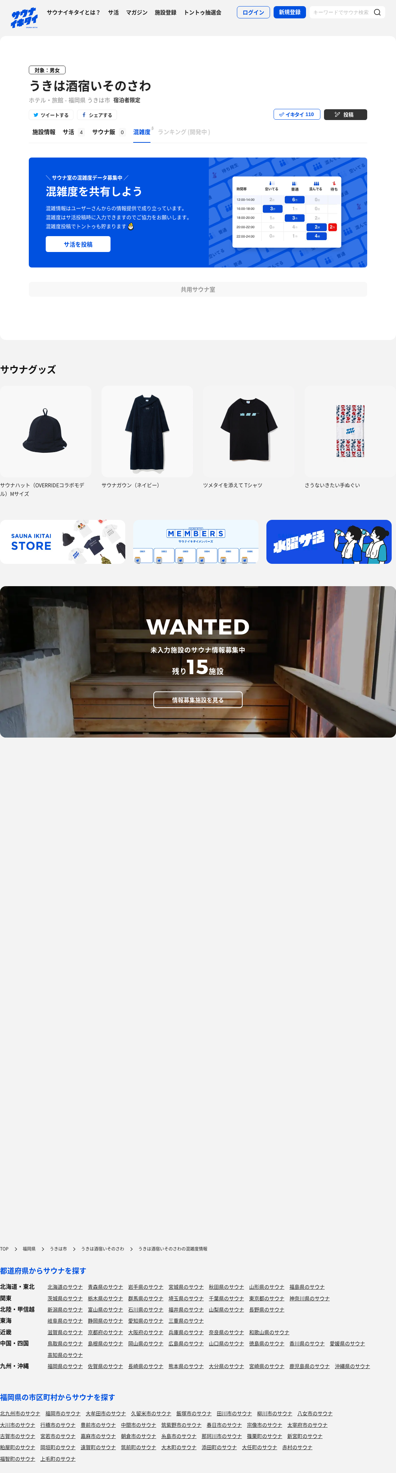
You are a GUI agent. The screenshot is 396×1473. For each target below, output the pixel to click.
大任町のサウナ (259, 1447)
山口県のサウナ (226, 1343)
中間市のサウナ (138, 1424)
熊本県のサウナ (186, 1366)
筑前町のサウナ (138, 1447)
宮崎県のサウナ (266, 1366)
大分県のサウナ (226, 1366)
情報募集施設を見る (198, 699)
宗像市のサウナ (264, 1424)
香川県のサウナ (307, 1343)
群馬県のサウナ (145, 1298)
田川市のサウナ (234, 1413)
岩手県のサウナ (145, 1286)
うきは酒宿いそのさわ (90, 85)
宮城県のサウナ (186, 1286)
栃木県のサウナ (105, 1298)
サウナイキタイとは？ (74, 12)
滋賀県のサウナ (65, 1332)
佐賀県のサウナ (105, 1366)
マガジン (137, 12)
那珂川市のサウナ (222, 1435)
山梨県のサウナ (226, 1309)
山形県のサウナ (266, 1286)
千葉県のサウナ (226, 1298)
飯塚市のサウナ (194, 1413)
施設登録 (165, 12)
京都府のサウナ (105, 1332)
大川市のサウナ (17, 1424)
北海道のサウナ (65, 1286)
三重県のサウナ (186, 1320)
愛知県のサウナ (145, 1320)
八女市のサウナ (315, 1413)
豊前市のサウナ (98, 1424)
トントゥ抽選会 (202, 12)
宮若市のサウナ (58, 1435)
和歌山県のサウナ (269, 1332)
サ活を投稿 (78, 244)
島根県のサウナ (105, 1343)
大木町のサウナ (179, 1447)
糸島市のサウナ (179, 1435)
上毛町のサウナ (58, 1458)
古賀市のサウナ (17, 1435)
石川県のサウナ (145, 1309)
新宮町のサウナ (305, 1435)
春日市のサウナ (224, 1424)
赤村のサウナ (297, 1447)
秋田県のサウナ (226, 1286)
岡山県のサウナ (145, 1343)
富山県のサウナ (105, 1309)
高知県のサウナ (65, 1354)
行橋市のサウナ (58, 1424)
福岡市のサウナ (63, 1413)
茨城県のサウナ (65, 1298)
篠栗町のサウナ (264, 1435)
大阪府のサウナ (145, 1332)
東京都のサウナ (266, 1298)
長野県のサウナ (266, 1309)
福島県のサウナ (307, 1286)
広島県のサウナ (186, 1343)
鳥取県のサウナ (65, 1343)
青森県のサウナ (105, 1286)
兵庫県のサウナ (186, 1332)
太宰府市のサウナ (307, 1424)
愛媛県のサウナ (347, 1343)
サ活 (113, 12)
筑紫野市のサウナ (181, 1424)
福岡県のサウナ (65, 1366)
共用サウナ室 (198, 289)
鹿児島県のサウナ (309, 1366)
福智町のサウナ (17, 1458)
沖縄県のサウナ (352, 1366)
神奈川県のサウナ (309, 1298)
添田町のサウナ (219, 1447)
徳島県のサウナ (266, 1343)
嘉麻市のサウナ (98, 1435)
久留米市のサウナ (151, 1413)
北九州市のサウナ (20, 1413)
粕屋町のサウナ (17, 1447)
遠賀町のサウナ (98, 1447)
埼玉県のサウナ (186, 1298)
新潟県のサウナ (65, 1309)
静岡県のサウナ (105, 1320)
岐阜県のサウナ (65, 1320)
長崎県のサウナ (145, 1366)
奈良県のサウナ (226, 1332)
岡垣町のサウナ (58, 1447)
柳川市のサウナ (274, 1413)
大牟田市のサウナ (106, 1413)
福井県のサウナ (186, 1309)
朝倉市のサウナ (138, 1435)
